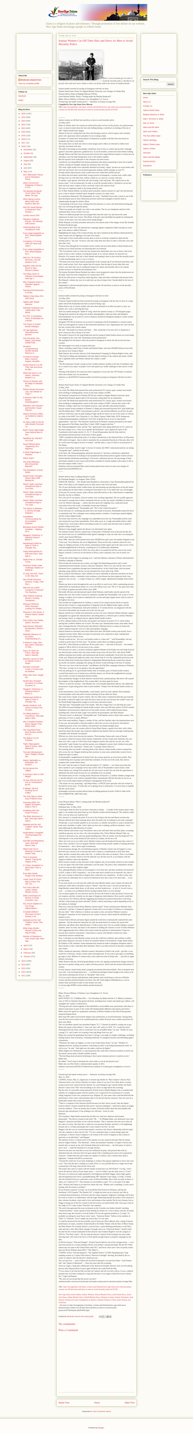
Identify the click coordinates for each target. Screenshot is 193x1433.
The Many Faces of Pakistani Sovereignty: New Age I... (33, 276)
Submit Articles (149, 161)
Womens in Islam (107, 1297)
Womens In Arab (71, 1300)
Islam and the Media (151, 157)
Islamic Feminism (122, 1297)
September (28, 157)
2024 (23, 117)
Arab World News (119, 1295)
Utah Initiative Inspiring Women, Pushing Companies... (32, 598)
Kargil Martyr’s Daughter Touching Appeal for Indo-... (33, 835)
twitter (20, 100)
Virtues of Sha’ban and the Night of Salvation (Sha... (33, 383)
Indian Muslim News (75, 1297)
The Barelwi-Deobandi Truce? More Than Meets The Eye (32, 193)
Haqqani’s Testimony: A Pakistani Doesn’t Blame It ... (32, 537)
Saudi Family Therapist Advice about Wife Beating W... (32, 478)
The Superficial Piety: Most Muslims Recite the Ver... (32, 732)
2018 (23, 139)
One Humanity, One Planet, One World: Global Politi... (32, 340)
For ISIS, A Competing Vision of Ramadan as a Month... (33, 318)
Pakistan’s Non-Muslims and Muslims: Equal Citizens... (33, 408)
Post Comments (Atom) (102, 1411)
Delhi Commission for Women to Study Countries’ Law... (32, 898)
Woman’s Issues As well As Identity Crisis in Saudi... (33, 661)
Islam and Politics (150, 131)
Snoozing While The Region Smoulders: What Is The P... (32, 804)
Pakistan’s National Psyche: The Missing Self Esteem (32, 221)
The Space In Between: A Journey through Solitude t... (33, 510)
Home (97, 1403)
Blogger (101, 1428)
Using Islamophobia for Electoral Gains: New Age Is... (33, 553)
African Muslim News (103, 1295)
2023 (23, 121)
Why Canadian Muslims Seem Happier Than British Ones (33, 724)
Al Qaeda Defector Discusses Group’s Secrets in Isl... (32, 914)
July (25, 164)
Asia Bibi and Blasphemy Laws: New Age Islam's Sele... (33, 843)
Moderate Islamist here (31, 80)
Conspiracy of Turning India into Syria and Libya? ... (32, 243)
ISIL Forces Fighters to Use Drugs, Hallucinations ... (32, 906)
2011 (23, 975)
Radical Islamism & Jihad (153, 114)
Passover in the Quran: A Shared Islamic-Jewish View (33, 614)
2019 (23, 135)
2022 (23, 124)
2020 (23, 132)
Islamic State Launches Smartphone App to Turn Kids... (32, 486)
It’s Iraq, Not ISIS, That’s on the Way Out (33, 575)
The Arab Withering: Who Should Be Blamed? (31, 464)
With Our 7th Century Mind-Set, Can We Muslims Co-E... (32, 259)
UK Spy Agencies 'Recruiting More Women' (31, 332)
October (27, 153)
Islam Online (76, 1295)
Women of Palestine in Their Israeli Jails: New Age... (33, 938)
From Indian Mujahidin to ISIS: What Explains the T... (33, 235)
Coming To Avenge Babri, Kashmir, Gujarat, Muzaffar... (32, 359)
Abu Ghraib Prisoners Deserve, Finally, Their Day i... (33, 581)
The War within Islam (151, 136)
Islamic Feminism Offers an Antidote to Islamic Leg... (33, 416)
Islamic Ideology (149, 140)
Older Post (129, 1403)
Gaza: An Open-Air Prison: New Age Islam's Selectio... (31, 653)
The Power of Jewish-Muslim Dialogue (32, 325)
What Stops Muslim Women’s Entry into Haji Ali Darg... (32, 930)
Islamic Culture (149, 148)
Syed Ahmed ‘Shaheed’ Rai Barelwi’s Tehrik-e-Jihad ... (33, 628)
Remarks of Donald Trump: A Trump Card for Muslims (33, 669)
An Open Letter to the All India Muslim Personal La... (33, 424)
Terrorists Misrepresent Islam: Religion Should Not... (33, 754)
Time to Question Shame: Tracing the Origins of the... (32, 859)
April (25, 945)
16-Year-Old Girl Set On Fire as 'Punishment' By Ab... (33, 782)
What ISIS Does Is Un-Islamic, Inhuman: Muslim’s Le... (32, 375)
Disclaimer (147, 166)
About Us (147, 102)
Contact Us (147, 106)
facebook (22, 96)
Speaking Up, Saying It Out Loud (32, 439)
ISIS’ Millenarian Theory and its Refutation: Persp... (33, 177)
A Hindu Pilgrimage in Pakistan (32, 453)
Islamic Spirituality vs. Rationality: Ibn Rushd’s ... (32, 762)
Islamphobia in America (88, 1300)
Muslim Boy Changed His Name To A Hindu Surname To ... (33, 683)
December (28, 150)
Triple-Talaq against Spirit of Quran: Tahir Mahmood (32, 746)
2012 (23, 972)
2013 (23, 968)
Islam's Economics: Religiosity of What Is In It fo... (33, 185)
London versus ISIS (31, 215)
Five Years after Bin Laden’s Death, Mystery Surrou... (31, 889)
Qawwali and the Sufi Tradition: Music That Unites (32, 826)
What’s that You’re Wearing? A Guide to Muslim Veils (32, 851)
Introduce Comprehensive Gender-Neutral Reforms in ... (30, 349)
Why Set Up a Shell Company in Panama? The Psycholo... (33, 590)
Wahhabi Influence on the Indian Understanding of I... (32, 636)
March (26, 949)
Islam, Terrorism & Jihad (153, 119)
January (27, 956)
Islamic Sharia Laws (151, 144)
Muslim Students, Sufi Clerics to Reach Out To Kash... (32, 707)
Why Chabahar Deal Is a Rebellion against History (33, 284)
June (25, 168)
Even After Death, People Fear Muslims (33, 874)
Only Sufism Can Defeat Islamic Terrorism (33, 621)
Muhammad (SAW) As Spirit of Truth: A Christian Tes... (32, 545)
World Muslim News (92, 1297)
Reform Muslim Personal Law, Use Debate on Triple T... (33, 391)
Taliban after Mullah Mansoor (31, 303)
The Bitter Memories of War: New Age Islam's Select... (33, 818)
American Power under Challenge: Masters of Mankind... (33, 567)
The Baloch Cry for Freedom (31, 739)
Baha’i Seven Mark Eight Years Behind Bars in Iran (33, 432)
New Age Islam (64, 1295)
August (26, 160)
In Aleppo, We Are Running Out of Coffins (30, 790)
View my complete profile (28, 83)
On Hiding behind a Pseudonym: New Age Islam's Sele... (33, 715)
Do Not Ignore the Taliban (30, 769)
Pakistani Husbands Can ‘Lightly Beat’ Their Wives (33, 310)
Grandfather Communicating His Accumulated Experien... (32, 520)
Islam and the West (151, 127)
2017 (23, 143)
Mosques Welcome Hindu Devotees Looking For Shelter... (33, 606)
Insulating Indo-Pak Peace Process (31, 811)
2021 (23, 128)
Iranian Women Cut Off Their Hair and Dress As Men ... (32, 367)
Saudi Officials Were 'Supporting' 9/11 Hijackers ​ (31, 446)
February (27, 953)
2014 (23, 964)
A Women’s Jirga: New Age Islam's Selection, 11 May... (33, 644)
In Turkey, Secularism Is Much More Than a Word (33, 867)
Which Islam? (28, 458)
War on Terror (148, 123)
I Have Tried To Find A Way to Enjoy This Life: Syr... (32, 881)
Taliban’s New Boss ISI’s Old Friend (33, 297)
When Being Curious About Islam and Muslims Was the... (32, 201)
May (25, 171)
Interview (147, 153)
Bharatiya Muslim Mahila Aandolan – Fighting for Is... (33, 529)
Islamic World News (151, 110)
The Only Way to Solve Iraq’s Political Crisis (32, 797)
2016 (23, 146)
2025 (23, 114)
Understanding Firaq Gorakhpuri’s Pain (31, 228)
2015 (23, 961)
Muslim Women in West (107, 1300)
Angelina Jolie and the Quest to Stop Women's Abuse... (32, 268)
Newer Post (64, 1403)
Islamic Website (88, 1295)
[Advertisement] (35, 51)
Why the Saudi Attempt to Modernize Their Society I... (32, 209)
